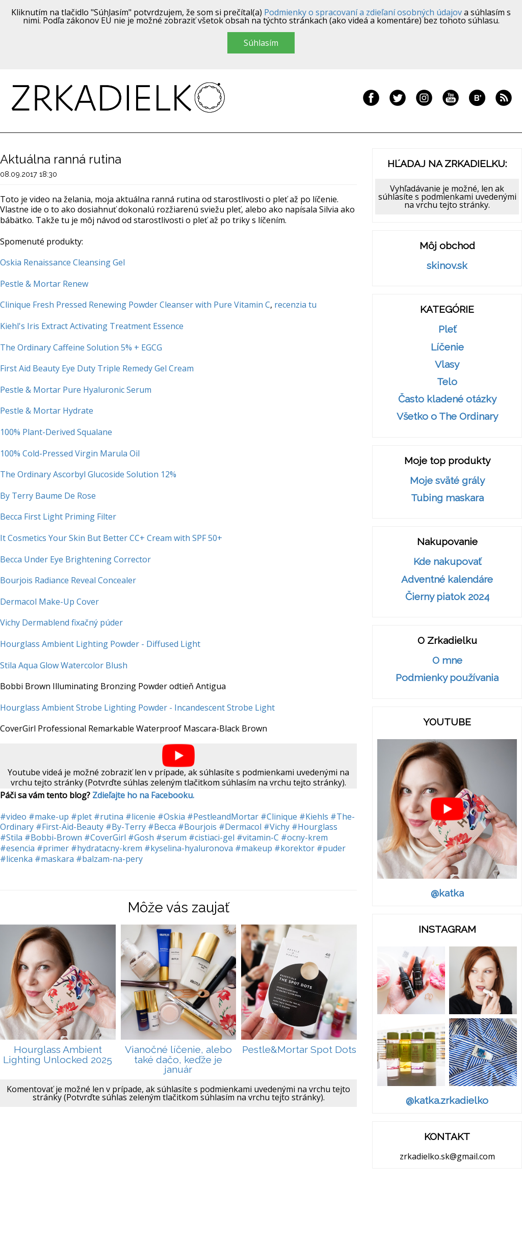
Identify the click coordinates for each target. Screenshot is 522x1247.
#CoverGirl (105, 837)
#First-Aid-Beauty (69, 826)
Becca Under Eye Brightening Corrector (75, 559)
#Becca (162, 826)
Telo (447, 382)
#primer (53, 848)
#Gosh (141, 837)
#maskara (54, 858)
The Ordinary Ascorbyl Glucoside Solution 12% (88, 474)
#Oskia (171, 816)
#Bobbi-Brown (53, 837)
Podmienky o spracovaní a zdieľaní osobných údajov (363, 12)
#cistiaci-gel (211, 837)
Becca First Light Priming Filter (58, 516)
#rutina (108, 816)
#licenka (16, 858)
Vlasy (447, 364)
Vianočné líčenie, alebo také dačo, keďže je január (178, 1059)
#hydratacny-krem (106, 848)
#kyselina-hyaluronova (188, 848)
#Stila (11, 837)
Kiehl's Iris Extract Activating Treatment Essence (92, 326)
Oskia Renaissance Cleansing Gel (62, 262)
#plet (81, 816)
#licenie (140, 816)
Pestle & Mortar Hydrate (46, 410)
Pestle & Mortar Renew (44, 283)
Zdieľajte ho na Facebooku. (143, 795)
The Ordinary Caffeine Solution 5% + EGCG (81, 347)
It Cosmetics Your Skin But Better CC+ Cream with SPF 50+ (111, 538)
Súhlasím (261, 42)
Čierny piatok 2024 (447, 597)
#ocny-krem (304, 837)
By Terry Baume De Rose (48, 495)
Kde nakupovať (447, 561)
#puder (331, 848)
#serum (171, 837)
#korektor (294, 848)
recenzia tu (295, 304)
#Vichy (277, 826)
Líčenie (447, 347)
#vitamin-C (258, 837)
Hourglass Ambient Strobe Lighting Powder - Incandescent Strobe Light (137, 707)
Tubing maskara (447, 498)
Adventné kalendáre (447, 579)
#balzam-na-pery (109, 858)
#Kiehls (313, 816)
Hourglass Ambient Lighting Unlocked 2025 (57, 1055)
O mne (447, 660)
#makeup (253, 848)
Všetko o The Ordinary (447, 416)
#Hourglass (314, 826)
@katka (447, 893)
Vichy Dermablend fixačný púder (61, 622)
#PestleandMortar (222, 816)
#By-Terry (126, 826)
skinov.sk (447, 265)
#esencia (17, 848)
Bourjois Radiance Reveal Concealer (68, 580)
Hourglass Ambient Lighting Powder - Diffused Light (100, 643)
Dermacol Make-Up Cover (49, 601)
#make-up (49, 816)
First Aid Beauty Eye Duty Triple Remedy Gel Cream (97, 368)
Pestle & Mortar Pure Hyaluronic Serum (75, 389)
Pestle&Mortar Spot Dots (299, 1049)
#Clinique (278, 816)
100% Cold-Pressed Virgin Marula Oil (70, 453)
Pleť (447, 329)
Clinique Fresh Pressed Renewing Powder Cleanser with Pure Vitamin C (135, 304)
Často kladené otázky (447, 399)
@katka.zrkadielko (447, 1100)
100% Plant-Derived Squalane (56, 432)
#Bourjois (197, 826)
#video (13, 816)
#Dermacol (240, 826)
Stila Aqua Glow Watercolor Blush (63, 665)
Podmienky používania (447, 678)
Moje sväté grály (447, 480)
